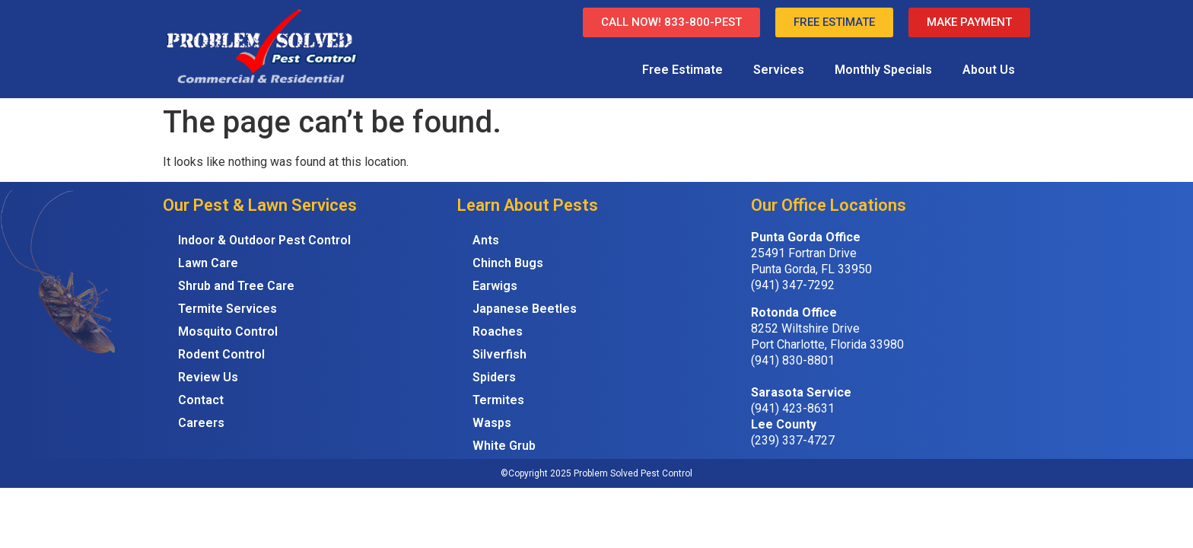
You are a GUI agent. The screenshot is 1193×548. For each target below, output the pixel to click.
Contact (201, 400)
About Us (988, 69)
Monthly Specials (883, 69)
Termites (498, 400)
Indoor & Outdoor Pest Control (264, 240)
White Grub (504, 445)
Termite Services (227, 308)
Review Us (208, 377)
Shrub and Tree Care (236, 286)
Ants (485, 240)
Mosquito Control (228, 331)
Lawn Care (208, 263)
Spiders (494, 377)
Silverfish (499, 354)
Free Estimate (682, 69)
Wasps (491, 423)
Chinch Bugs (507, 263)
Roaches (497, 331)
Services (778, 69)
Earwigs (494, 286)
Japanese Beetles (524, 308)
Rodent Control (221, 354)
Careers (201, 423)
